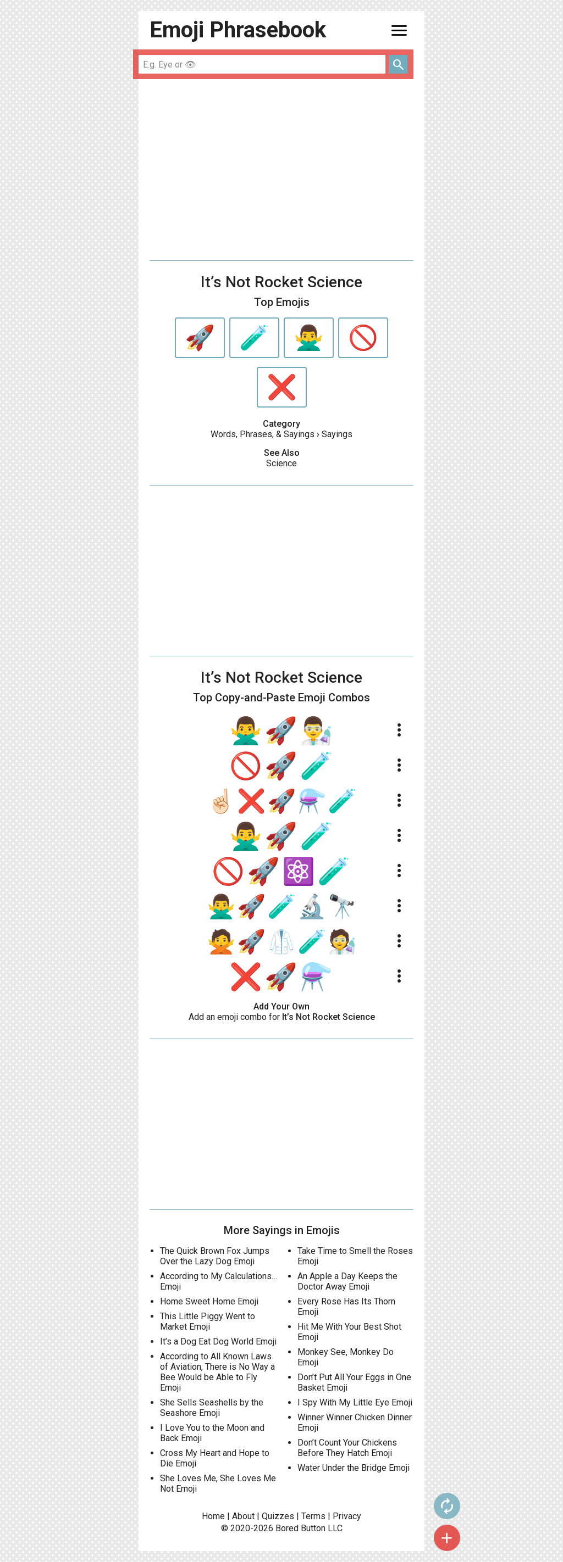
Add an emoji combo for (282, 1017)
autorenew (447, 1506)
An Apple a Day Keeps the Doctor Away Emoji (347, 1281)
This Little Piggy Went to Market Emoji (207, 1321)
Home (213, 1516)
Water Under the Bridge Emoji (353, 1468)
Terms (313, 1516)
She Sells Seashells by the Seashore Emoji (211, 1407)
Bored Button (300, 1528)
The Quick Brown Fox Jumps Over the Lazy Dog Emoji (214, 1256)
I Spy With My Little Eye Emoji (354, 1402)
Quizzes (278, 1516)
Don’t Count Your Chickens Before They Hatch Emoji (347, 1447)
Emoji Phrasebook (238, 30)
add (447, 1537)
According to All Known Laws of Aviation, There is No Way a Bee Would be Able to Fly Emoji (217, 1372)
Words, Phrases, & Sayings (262, 434)
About (243, 1516)
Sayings (337, 434)
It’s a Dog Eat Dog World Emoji (218, 1341)
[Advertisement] (281, 170)
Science (281, 463)
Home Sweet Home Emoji (209, 1301)
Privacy (347, 1516)
